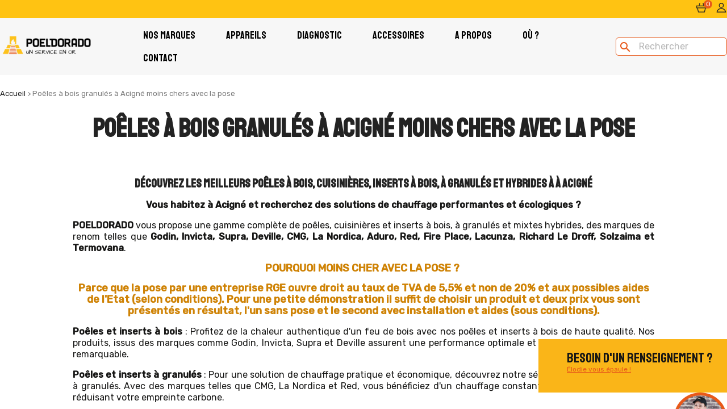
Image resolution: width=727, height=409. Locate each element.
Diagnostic (319, 35)
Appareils (246, 35)
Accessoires (398, 35)
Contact (160, 58)
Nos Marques (169, 35)
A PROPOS (473, 35)
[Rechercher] (671, 46)
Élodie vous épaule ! (599, 369)
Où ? (531, 35)
